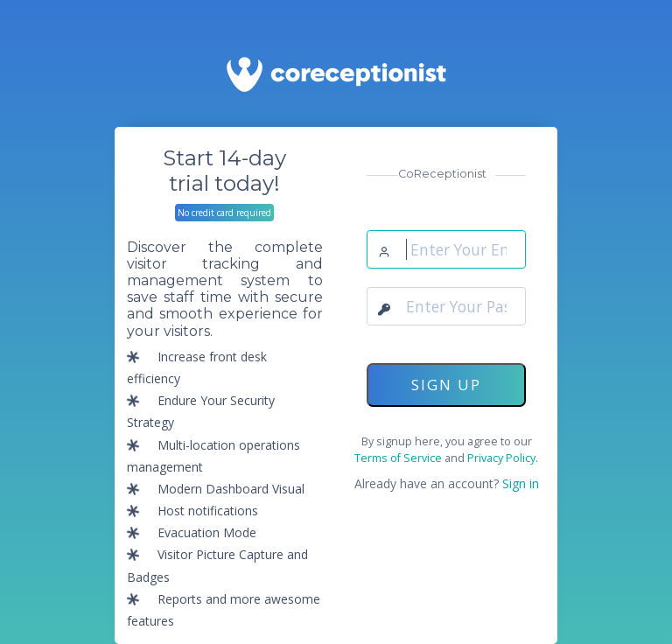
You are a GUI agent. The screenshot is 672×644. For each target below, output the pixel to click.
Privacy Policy (501, 458)
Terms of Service (398, 458)
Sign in (519, 483)
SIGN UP (446, 384)
